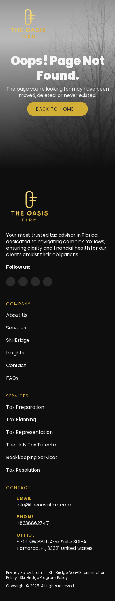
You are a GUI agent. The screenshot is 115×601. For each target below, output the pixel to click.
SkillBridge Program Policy (44, 577)
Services (16, 327)
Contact (16, 365)
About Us (16, 315)
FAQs (12, 377)
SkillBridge (18, 340)
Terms (40, 572)
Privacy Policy (18, 572)
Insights (15, 352)
